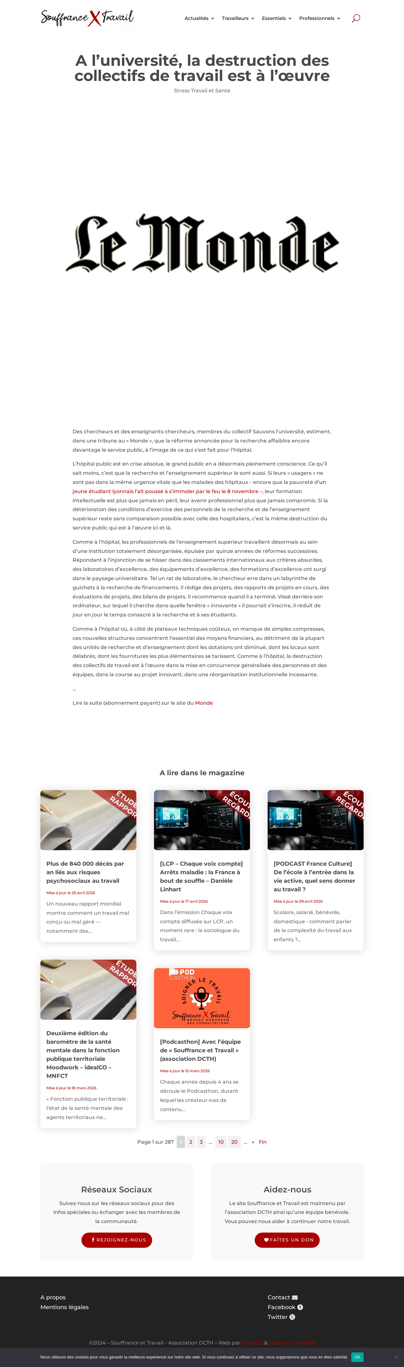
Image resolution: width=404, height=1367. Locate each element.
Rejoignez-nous (121, 1240)
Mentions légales (64, 1307)
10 (221, 1142)
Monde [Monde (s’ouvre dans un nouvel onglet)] (204, 703)
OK (357, 1357)
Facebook (281, 1307)
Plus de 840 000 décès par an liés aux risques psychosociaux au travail (85, 872)
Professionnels (317, 18)
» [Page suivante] (253, 1142)
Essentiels (274, 18)
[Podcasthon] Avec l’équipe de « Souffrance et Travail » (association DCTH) (200, 1050)
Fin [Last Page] (263, 1142)
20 (234, 1142)
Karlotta (252, 1343)
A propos (53, 1297)
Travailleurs (235, 18)
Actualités (197, 18)
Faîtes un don (292, 1240)
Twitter (278, 1317)
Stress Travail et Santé (202, 91)
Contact (279, 1297)
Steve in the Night (292, 1343)
